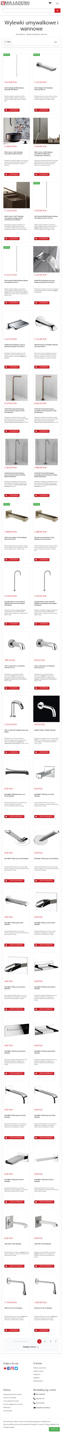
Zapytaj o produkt (13, 816)
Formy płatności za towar (11, 1401)
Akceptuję (54, 1429)
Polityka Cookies (38, 1371)
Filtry (8, 42)
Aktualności (36, 1374)
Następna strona (29, 1347)
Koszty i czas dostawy (9, 1398)
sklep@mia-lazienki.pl (43, 1408)
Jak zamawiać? (7, 1411)
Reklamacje (6, 1407)
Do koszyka (11, 110)
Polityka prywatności (39, 1368)
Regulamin (36, 1378)
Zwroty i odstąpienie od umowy (13, 1404)
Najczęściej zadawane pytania (12, 1394)
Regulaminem (46, 1421)
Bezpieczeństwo (38, 1381)
